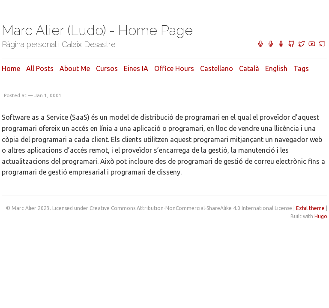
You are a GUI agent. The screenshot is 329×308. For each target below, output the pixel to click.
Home (11, 68)
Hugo (320, 216)
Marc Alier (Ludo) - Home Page (97, 30)
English (276, 68)
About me (75, 68)
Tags (301, 68)
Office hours (174, 68)
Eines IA (136, 68)
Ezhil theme (310, 208)
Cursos (107, 68)
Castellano (216, 68)
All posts (40, 68)
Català (249, 68)
